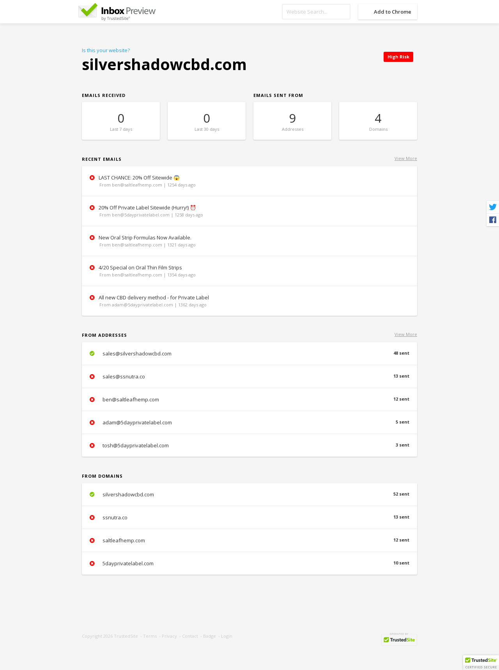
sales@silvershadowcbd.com (249, 353)
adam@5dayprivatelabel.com (249, 422)
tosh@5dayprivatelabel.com (249, 445)
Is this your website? (106, 50)
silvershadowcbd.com (249, 494)
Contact (190, 636)
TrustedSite (126, 636)
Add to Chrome (392, 11)
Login (226, 636)
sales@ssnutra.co (249, 376)
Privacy (169, 636)
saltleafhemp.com (249, 540)
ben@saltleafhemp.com (249, 399)
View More (406, 158)
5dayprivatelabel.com (249, 563)
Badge (209, 636)
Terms (150, 636)
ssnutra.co (249, 517)
